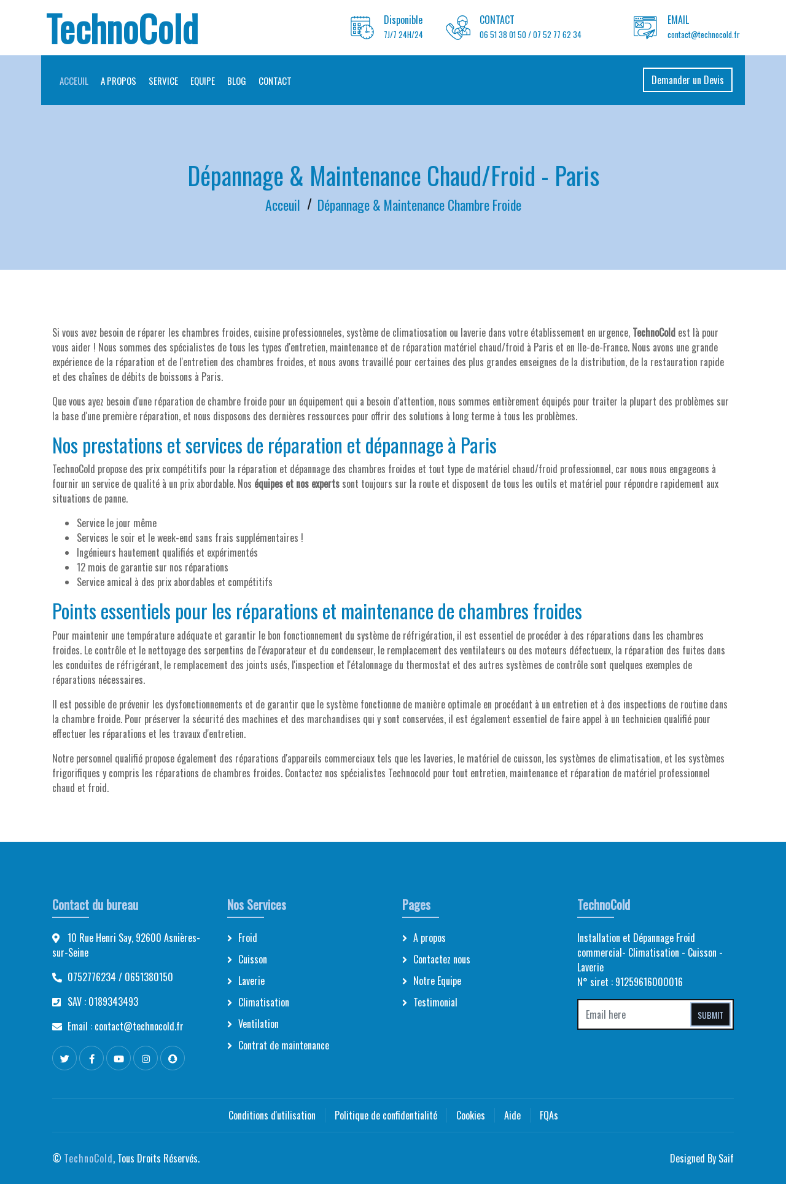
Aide (512, 1115)
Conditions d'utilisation (272, 1115)
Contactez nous (441, 959)
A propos (123, 80)
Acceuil (78, 80)
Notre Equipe (437, 980)
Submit (710, 1014)
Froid (247, 937)
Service (168, 80)
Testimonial (435, 1002)
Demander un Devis (683, 80)
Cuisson (252, 959)
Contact (280, 80)
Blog (241, 80)
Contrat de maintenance (283, 1045)
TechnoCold (88, 1158)
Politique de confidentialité (386, 1115)
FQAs (549, 1115)
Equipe (207, 80)
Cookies (470, 1115)
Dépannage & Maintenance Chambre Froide (419, 204)
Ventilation (258, 1023)
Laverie (251, 980)
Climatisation (263, 1002)
